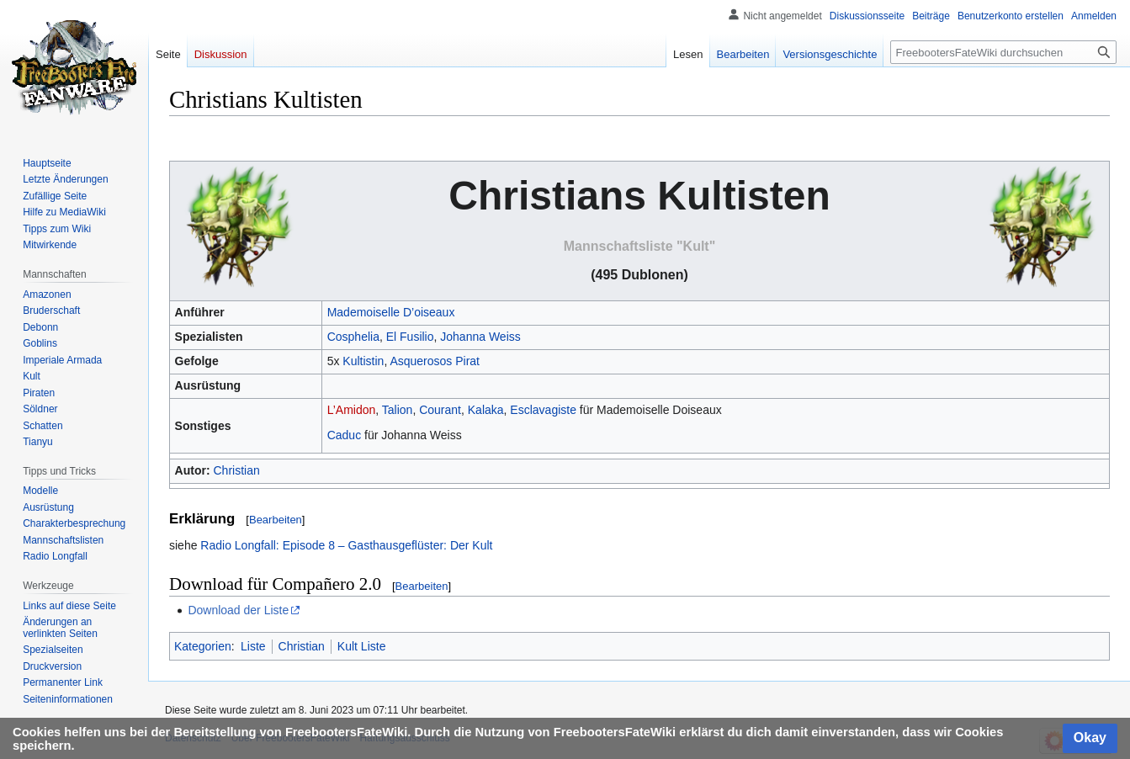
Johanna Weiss (480, 336)
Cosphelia (353, 336)
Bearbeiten (275, 519)
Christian (236, 470)
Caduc (344, 435)
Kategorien (202, 646)
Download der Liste (238, 610)
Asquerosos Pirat (435, 361)
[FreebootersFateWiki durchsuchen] (1003, 52)
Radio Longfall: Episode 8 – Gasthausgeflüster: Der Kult (346, 545)
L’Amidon (351, 410)
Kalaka (486, 410)
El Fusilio (410, 336)
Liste (253, 646)
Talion (397, 410)
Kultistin (363, 361)
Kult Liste (361, 646)
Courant (440, 410)
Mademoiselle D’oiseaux (391, 312)
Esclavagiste (543, 410)
